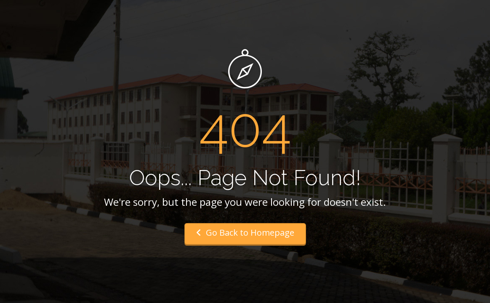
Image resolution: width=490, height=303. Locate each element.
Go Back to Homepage (245, 232)
